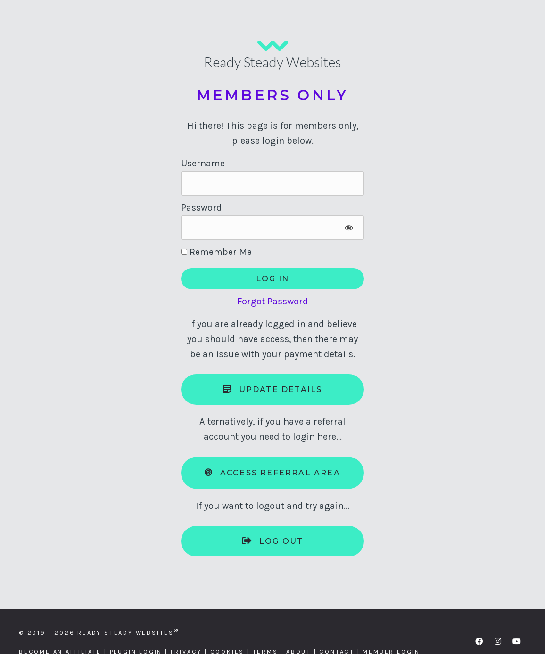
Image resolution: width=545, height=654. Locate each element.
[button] (479, 641)
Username (203, 163)
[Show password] (348, 227)
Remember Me (216, 251)
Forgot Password (272, 301)
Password (201, 207)
